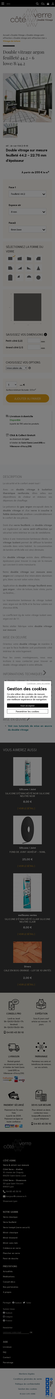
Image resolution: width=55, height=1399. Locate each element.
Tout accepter (27, 705)
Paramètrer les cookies (27, 711)
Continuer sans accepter (38, 683)
